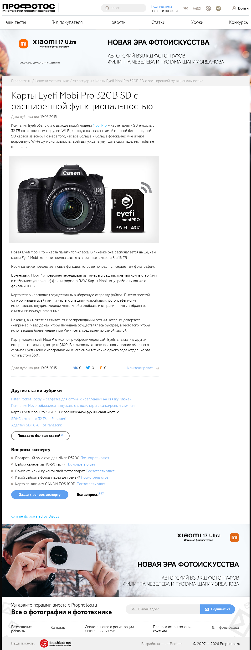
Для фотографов (225, 628)
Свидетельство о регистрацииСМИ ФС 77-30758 (109, 629)
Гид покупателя (67, 22)
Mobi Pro (100, 125)
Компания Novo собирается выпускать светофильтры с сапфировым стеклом (73, 405)
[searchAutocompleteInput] (125, 8)
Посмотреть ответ (95, 458)
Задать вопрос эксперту (40, 494)
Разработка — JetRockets (162, 643)
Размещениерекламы (21, 629)
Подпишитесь (162, 6)
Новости (117, 22)
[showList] (40, 435)
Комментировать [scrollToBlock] (140, 368)
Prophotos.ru (230, 643)
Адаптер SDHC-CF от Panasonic (36, 425)
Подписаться (220, 609)
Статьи (158, 22)
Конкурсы (239, 22)
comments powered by (35, 516)
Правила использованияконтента (172, 629)
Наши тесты (14, 22)
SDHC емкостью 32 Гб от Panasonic (39, 418)
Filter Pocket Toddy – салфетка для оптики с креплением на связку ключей (71, 399)
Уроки (197, 22)
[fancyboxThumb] (84, 199)
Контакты (58, 628)
